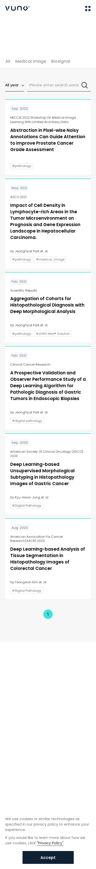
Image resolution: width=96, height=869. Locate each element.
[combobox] (14, 85)
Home (10, 25)
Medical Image (30, 61)
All (7, 61)
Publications (31, 25)
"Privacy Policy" (50, 843)
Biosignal (60, 61)
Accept (48, 857)
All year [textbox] (12, 85)
